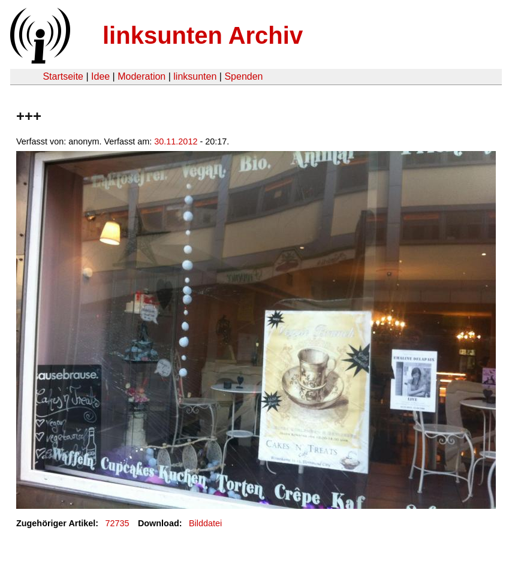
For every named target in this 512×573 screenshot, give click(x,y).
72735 (117, 523)
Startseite (63, 76)
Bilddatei (205, 523)
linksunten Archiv (203, 35)
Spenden (243, 76)
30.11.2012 (175, 141)
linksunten (194, 76)
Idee (100, 76)
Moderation (141, 76)
